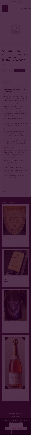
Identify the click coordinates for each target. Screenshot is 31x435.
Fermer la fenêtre (15, 224)
